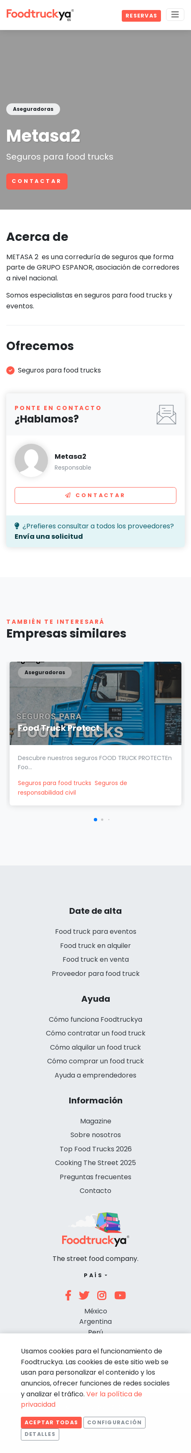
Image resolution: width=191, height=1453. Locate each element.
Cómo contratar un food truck (96, 1033)
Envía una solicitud (49, 536)
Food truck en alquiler (95, 945)
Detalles (40, 1434)
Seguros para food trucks (54, 783)
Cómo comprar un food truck (95, 1061)
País (93, 1275)
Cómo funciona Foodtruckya (95, 1019)
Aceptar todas (51, 1422)
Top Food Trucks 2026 (96, 1149)
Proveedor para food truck (96, 973)
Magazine (95, 1121)
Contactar (37, 181)
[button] (95, 819)
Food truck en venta (96, 959)
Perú (95, 1332)
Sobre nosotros (95, 1135)
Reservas (141, 15)
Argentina (95, 1321)
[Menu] (175, 14)
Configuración (114, 1422)
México (95, 1311)
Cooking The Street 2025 (95, 1163)
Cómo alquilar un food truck (95, 1047)
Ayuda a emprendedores (95, 1075)
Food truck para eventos (95, 931)
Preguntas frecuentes (95, 1177)
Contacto (95, 1190)
